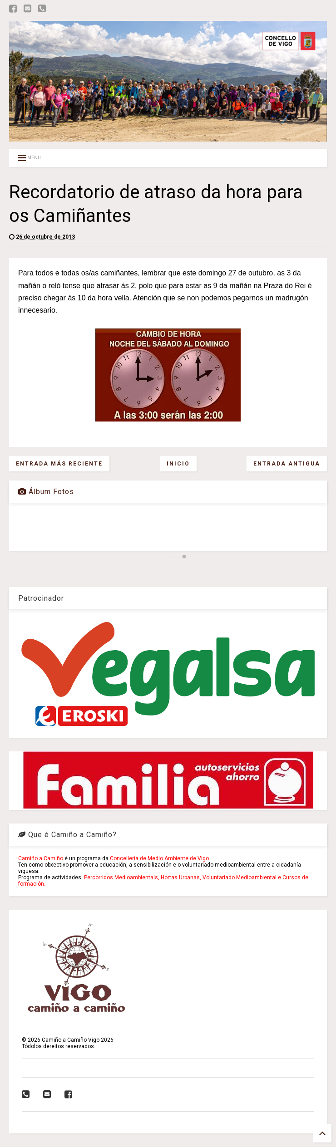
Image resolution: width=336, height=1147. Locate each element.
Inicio (178, 464)
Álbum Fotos (46, 491)
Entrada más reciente (59, 464)
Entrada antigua (286, 464)
